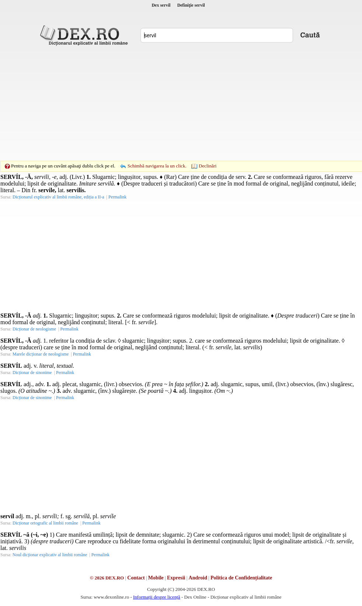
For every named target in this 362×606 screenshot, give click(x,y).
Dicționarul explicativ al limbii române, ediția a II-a (58, 197)
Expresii (176, 578)
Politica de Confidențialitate (241, 578)
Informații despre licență (156, 597)
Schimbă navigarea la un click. (157, 166)
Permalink (117, 197)
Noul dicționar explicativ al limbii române (50, 554)
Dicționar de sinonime (32, 372)
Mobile (156, 578)
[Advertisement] (169, 103)
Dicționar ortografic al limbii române (45, 523)
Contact (136, 578)
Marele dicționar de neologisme (41, 354)
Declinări (207, 166)
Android (198, 578)
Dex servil (161, 5)
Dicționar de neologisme (34, 329)
